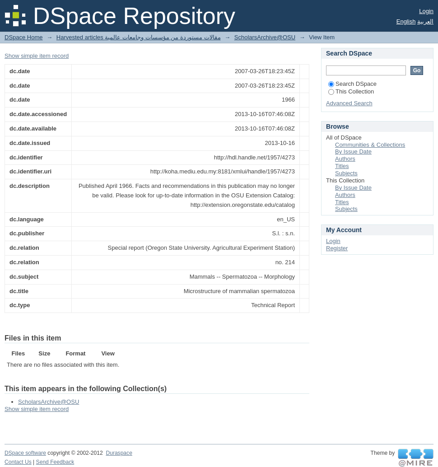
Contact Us (18, 462)
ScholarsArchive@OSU (264, 37)
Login (426, 11)
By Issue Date (353, 151)
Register (337, 248)
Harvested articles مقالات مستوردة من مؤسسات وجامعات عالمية (138, 37)
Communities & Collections (370, 144)
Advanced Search (349, 103)
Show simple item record (37, 55)
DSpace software (25, 453)
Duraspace (119, 453)
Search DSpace (352, 83)
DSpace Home (24, 37)
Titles (342, 166)
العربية (425, 21)
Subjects (346, 173)
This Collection (351, 91)
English (406, 21)
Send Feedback (55, 462)
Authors (345, 158)
